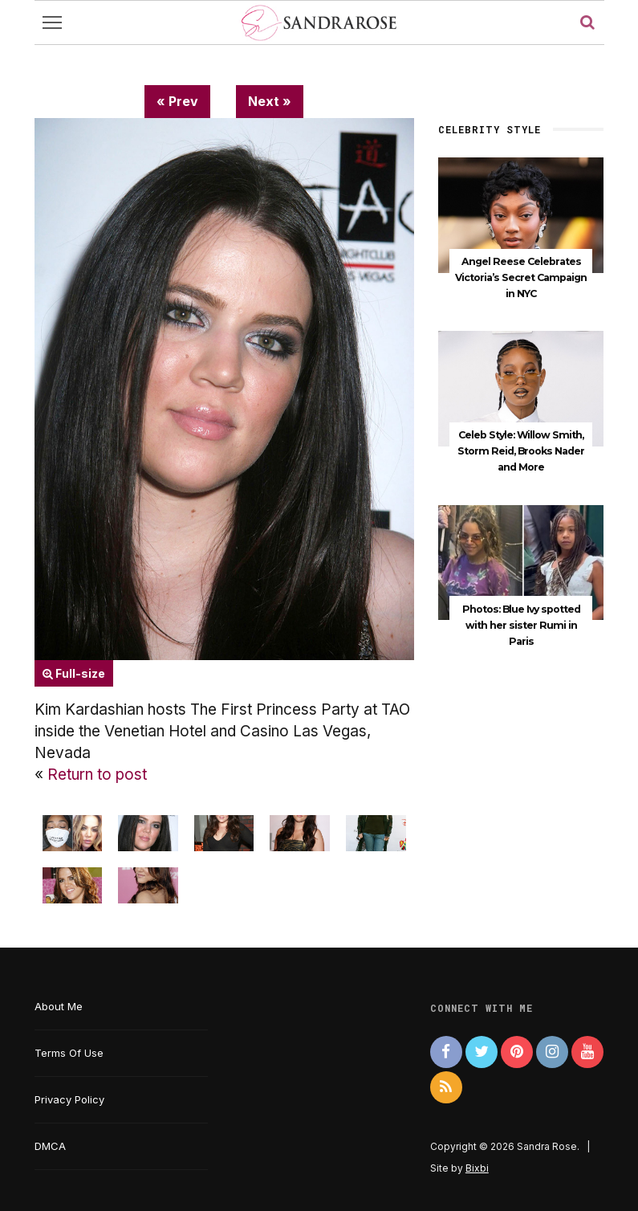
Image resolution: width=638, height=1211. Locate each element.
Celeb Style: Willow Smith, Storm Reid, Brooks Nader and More (520, 450)
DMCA (50, 1146)
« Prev (177, 101)
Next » (269, 101)
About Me (59, 1006)
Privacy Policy (69, 1099)
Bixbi (477, 1168)
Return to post (97, 774)
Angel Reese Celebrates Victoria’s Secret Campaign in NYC (521, 277)
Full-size (74, 673)
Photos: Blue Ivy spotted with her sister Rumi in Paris (521, 623)
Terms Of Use (69, 1052)
